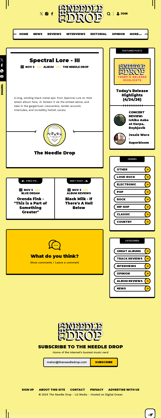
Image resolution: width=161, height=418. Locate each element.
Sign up (28, 389)
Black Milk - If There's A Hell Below (79, 203)
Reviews (54, 34)
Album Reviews (78, 193)
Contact (77, 389)
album (47, 67)
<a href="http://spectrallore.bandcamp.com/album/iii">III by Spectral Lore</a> (54, 83)
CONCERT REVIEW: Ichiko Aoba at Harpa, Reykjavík (139, 120)
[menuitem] (23, 34)
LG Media (81, 394)
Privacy (96, 389)
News (37, 34)
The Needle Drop (76, 67)
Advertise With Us (123, 389)
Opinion (118, 34)
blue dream (30, 193)
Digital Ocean (114, 394)
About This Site (52, 389)
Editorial (98, 34)
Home (23, 34)
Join (122, 13)
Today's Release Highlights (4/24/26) (132, 95)
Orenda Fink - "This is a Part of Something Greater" (30, 205)
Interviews (75, 34)
